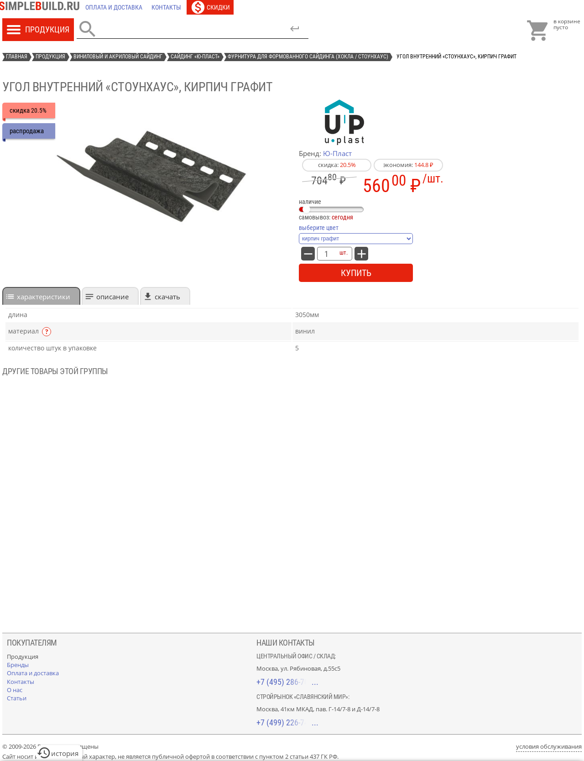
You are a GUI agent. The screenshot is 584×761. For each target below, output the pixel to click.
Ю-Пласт (337, 153)
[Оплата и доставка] (114, 7)
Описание (112, 296)
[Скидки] (210, 7)
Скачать (167, 296)
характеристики (43, 296)
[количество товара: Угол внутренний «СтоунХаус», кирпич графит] (326, 254)
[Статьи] (16, 698)
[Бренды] (18, 665)
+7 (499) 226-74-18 (287, 722)
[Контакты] (166, 7)
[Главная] (41, 7)
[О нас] (14, 690)
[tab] (41, 296)
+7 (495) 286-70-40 (287, 682)
